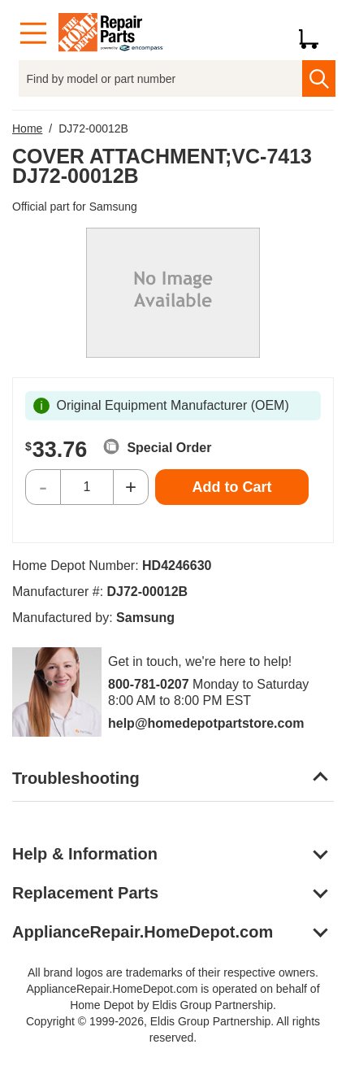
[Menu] (33, 34)
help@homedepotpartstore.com (206, 723)
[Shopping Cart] (315, 33)
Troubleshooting (76, 778)
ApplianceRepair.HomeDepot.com (142, 932)
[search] (318, 78)
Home (27, 128)
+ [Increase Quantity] (130, 487)
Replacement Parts (85, 893)
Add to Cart (232, 487)
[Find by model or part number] (161, 78)
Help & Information (85, 854)
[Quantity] (87, 487)
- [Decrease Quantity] (43, 486)
